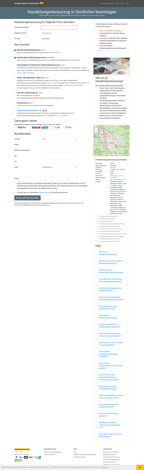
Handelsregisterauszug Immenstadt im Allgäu (113, 234)
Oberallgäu (113, 167)
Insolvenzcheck (24, 103)
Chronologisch (30, 73)
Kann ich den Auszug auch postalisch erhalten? (109, 405)
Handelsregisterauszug (28, 3)
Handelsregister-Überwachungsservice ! (35, 57)
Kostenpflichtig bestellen (27, 198)
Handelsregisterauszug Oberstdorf (110, 239)
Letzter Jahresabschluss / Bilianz (33, 78)
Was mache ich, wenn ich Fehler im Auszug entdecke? (110, 344)
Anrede (17, 139)
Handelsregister (79, 457)
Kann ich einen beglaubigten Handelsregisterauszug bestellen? (111, 298)
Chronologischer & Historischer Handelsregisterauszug (41, 65)
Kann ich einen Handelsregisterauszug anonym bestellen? (110, 365)
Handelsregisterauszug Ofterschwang (111, 229)
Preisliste (119, 3)
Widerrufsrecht (43, 192)
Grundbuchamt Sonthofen (107, 219)
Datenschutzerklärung (111, 457)
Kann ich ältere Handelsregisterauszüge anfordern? (108, 354)
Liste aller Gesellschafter (30, 93)
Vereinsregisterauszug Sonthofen (109, 241)
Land (16, 167)
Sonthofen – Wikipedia (106, 221)
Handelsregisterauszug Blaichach (109, 226)
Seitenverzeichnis (109, 462)
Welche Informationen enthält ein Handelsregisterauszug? (111, 262)
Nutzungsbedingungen (111, 460)
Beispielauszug (55, 52)
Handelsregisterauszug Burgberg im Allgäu (112, 224)
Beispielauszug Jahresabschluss (73, 85)
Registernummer (20, 33)
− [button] (96, 131)
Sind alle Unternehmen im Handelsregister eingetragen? (110, 325)
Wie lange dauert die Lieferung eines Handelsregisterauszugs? (110, 280)
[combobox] (59, 27)
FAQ (127, 3)
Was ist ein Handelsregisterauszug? (108, 253)
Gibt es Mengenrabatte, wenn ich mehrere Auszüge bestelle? (111, 396)
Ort (15, 161)
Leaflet (111, 155)
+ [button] (96, 127)
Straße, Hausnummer (22, 150)
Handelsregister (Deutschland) (85, 455)
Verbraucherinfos (109, 455)
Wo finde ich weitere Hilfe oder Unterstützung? (110, 435)
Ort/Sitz (17, 39)
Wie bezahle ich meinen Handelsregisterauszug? (108, 387)
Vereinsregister (107, 3)
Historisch (20, 73)
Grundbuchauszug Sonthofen (108, 216)
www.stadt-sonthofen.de (117, 179)
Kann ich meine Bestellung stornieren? (109, 414)
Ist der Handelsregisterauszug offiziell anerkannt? (110, 289)
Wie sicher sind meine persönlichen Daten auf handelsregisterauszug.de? (109, 377)
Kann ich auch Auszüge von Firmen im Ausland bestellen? (110, 334)
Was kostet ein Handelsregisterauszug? (108, 316)
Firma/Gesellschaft (21, 27)
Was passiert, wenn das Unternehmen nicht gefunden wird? (109, 425)
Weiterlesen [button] (104, 467)
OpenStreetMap (119, 155)
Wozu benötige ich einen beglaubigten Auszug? (108, 307)
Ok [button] (140, 467)
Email (16, 178)
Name (16, 145)
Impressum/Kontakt (110, 452)
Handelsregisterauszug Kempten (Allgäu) (112, 236)
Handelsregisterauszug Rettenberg (110, 231)
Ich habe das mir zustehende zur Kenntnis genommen (42, 192)
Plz (15, 156)
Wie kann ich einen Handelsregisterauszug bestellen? (111, 271)
